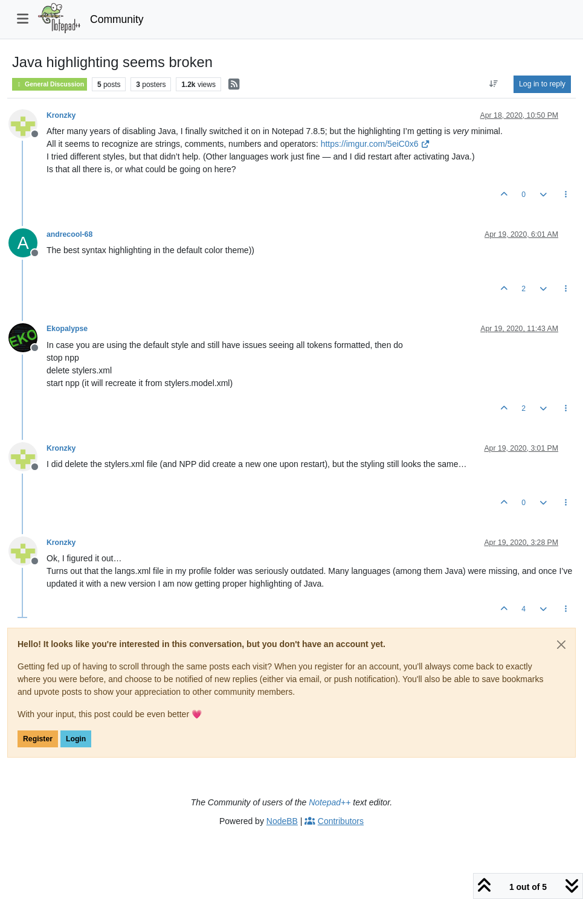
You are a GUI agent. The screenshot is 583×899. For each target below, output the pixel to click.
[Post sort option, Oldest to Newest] (494, 84)
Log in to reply (542, 84)
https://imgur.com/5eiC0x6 (375, 144)
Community (117, 19)
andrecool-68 (69, 234)
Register (38, 739)
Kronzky (61, 115)
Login (76, 739)
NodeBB (282, 821)
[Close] (561, 644)
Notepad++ (329, 802)
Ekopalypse (67, 328)
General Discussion (49, 84)
